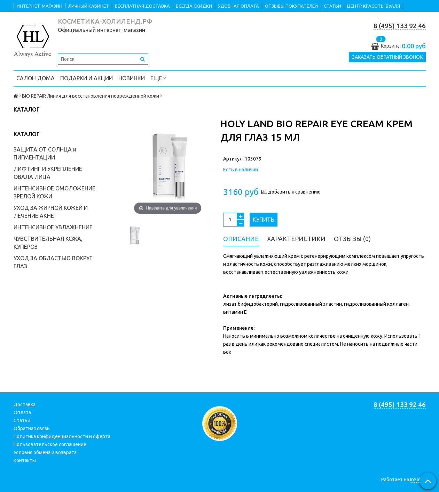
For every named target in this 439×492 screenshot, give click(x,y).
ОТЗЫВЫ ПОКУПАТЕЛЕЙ (291, 5)
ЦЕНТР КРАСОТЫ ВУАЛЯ (373, 5)
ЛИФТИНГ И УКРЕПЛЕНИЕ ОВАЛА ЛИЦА (48, 173)
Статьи (22, 420)
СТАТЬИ (332, 5)
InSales (418, 479)
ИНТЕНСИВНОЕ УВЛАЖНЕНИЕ (53, 227)
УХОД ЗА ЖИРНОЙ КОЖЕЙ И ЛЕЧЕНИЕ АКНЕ (51, 212)
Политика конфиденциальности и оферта (62, 436)
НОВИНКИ (131, 78)
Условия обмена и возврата (45, 452)
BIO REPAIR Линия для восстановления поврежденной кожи (90, 96)
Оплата (22, 412)
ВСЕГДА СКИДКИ (194, 5)
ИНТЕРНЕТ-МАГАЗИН (39, 5)
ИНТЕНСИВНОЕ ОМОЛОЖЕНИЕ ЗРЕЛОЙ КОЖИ (54, 192)
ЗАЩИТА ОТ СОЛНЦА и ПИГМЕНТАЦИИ (45, 153)
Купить (263, 219)
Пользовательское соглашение (50, 444)
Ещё (158, 77)
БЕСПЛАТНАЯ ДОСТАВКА (142, 5)
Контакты (25, 460)
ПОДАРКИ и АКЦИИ (86, 78)
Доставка (25, 404)
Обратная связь (32, 428)
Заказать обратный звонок (387, 57)
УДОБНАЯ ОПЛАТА (238, 5)
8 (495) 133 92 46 (400, 26)
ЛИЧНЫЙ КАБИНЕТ (88, 5)
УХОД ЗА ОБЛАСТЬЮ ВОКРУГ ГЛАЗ (53, 262)
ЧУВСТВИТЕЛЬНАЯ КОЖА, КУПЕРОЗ (48, 243)
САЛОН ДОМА (35, 78)
